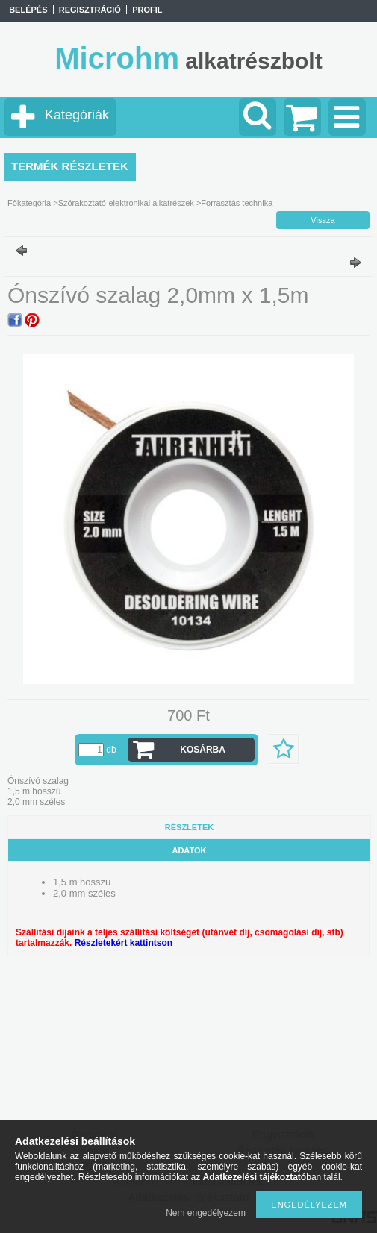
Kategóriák (77, 114)
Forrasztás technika (236, 202)
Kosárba (202, 749)
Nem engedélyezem (206, 1213)
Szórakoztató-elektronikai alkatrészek (126, 202)
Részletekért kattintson (123, 943)
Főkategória (29, 202)
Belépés (28, 9)
